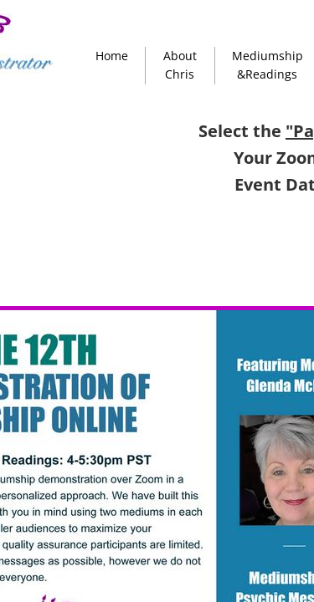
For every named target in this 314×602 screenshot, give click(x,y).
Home (111, 56)
